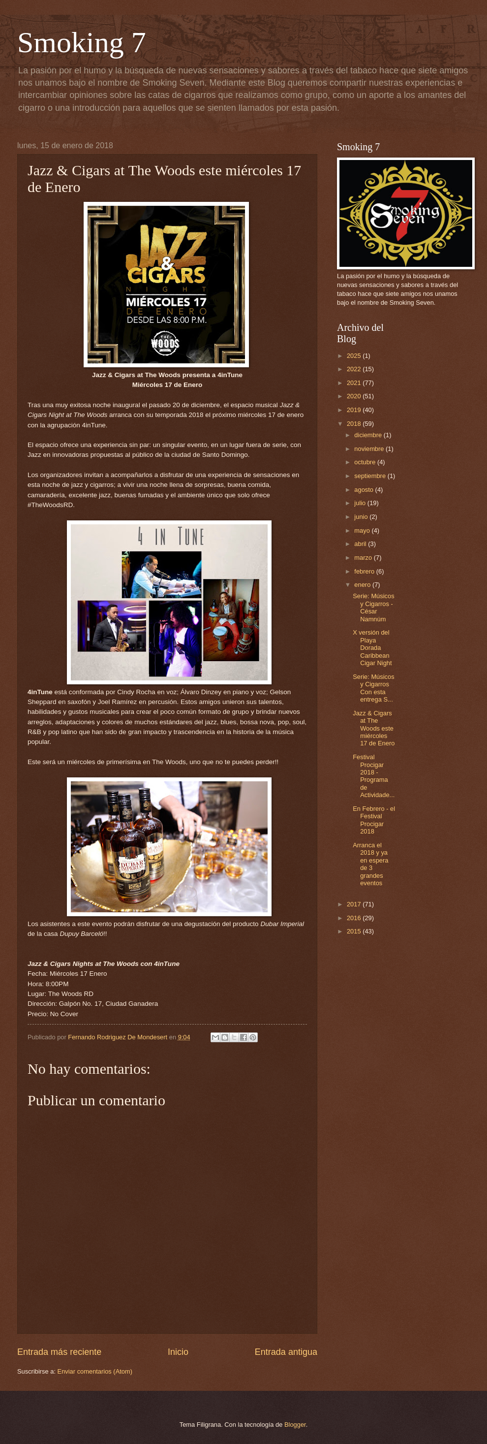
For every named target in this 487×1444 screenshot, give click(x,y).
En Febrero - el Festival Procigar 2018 (374, 820)
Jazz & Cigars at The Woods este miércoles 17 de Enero (374, 728)
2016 (355, 918)
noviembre (370, 448)
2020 (355, 396)
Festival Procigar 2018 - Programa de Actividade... (374, 776)
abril (361, 543)
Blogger (295, 1424)
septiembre (370, 476)
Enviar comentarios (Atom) (95, 1371)
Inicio (178, 1352)
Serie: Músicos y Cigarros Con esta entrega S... (373, 688)
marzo (363, 557)
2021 (355, 382)
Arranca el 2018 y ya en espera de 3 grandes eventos (370, 864)
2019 (355, 410)
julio (360, 503)
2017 (355, 904)
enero (363, 584)
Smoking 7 (81, 42)
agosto (364, 489)
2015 (355, 931)
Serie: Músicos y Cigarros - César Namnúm (373, 607)
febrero (365, 571)
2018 (355, 423)
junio (361, 516)
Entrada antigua (286, 1352)
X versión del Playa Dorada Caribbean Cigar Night (372, 648)
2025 (355, 355)
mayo (362, 530)
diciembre (368, 435)
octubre (365, 462)
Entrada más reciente (59, 1352)
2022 (355, 369)
